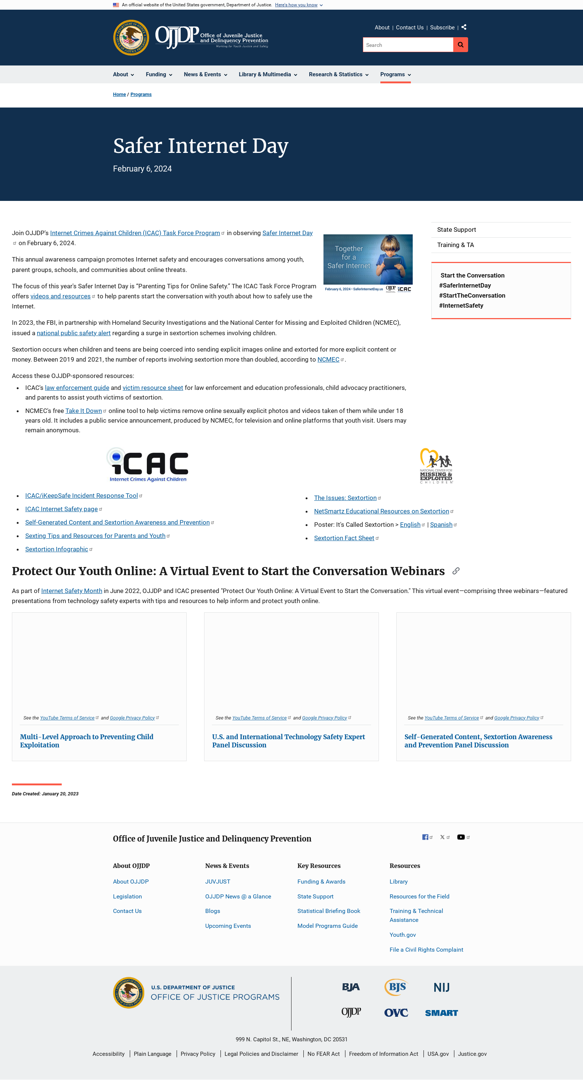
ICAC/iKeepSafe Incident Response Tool (84, 495)
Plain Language (152, 1054)
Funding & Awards (321, 881)
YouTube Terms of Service (70, 718)
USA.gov (438, 1054)
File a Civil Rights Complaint (426, 949)
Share (466, 29)
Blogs (212, 910)
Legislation (127, 896)
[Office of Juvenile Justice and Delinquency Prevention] (351, 1014)
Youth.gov (403, 934)
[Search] (408, 44)
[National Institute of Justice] (441, 983)
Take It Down (86, 410)
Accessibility (109, 1054)
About (382, 27)
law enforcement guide (77, 387)
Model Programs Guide (327, 925)
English (413, 524)
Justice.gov (472, 1054)
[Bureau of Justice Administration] (351, 983)
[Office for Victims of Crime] (396, 1012)
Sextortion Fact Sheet (347, 538)
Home (119, 94)
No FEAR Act (323, 1054)
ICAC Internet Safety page (64, 509)
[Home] (211, 37)
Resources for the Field (420, 896)
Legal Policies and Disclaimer (261, 1054)
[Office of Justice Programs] (131, 37)
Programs (141, 94)
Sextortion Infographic (59, 549)
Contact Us (410, 27)
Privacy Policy (198, 1054)
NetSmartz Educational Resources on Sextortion (384, 511)
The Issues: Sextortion (348, 497)
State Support (315, 896)
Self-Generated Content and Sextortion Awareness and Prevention (120, 522)
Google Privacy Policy (135, 718)
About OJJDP (131, 881)
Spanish (444, 524)
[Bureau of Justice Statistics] (396, 992)
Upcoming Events (228, 925)
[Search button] (460, 44)
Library (399, 881)
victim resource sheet (153, 387)
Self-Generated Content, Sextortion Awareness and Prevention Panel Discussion (479, 741)
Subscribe (442, 27)
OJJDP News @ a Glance (238, 896)
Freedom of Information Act (383, 1054)
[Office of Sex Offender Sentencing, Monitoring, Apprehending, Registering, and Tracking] (441, 1011)
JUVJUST (218, 881)
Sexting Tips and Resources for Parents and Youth (98, 535)
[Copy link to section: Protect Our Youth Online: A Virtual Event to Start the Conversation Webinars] (453, 570)
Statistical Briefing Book (328, 910)
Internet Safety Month (71, 591)
